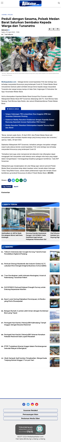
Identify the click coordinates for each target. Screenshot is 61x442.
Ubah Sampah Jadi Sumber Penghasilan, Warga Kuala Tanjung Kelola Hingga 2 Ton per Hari (25, 359)
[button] (58, 29)
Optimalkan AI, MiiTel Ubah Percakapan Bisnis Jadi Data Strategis (11, 235)
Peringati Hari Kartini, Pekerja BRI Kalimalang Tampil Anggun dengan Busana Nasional (25, 324)
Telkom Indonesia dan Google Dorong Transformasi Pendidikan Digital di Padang (25, 253)
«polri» (10, 14)
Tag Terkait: (6, 186)
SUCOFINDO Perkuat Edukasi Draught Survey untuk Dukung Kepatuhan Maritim (25, 288)
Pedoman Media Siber (30, 418)
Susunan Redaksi (30, 410)
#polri (16, 186)
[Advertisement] (16, 383)
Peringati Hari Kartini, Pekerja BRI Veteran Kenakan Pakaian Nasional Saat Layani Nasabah (24, 336)
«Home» (4, 14)
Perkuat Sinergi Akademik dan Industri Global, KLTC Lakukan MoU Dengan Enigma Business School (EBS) (25, 265)
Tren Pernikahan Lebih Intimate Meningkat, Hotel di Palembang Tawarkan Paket (25, 277)
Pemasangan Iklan (30, 414)
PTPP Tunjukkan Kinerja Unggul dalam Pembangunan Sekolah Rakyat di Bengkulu (25, 347)
